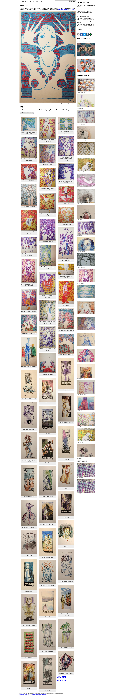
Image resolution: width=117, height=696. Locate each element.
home (21, 694)
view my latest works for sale (87, 25)
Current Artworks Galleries (66, 9)
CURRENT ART (24, 1)
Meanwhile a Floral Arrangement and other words (66, 148)
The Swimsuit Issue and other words (47, 129)
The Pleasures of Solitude (29, 384)
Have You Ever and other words (47, 338)
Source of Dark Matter (29, 610)
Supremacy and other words (47, 204)
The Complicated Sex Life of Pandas (29, 149)
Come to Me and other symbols (66, 125)
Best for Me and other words (47, 257)
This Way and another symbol (47, 179)
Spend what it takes (29, 416)
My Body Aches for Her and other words (47, 312)
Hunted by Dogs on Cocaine (66, 600)
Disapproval (29, 575)
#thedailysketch (81, 9)
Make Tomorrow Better (66, 565)
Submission (47, 673)
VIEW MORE (61, 677)
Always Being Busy (47, 481)
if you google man (47, 543)
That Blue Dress (66, 244)
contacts (32, 1)
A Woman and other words (29, 352)
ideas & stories (27, 694)
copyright (32, 694)
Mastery (29, 675)
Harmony (66, 504)
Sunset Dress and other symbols (47, 285)
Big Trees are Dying (66, 633)
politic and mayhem (86, 91)
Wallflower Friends (47, 230)
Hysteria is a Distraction (47, 573)
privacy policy (37, 694)
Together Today (47, 154)
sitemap (44, 694)
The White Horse (29, 172)
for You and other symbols (29, 300)
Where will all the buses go (47, 512)
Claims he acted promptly (66, 408)
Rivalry (47, 391)
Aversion (47, 450)
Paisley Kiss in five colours (66, 319)
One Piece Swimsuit (29, 195)
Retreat (47, 603)
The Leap (66, 195)
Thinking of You (66, 216)
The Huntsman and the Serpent (29, 447)
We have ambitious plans (29, 514)
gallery (23, 694)
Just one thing (29, 643)
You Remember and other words (66, 271)
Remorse (66, 443)
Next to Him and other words (29, 222)
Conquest (47, 420)
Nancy (66, 533)
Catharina (29, 543)
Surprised (66, 374)
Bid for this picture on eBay (26, 112)
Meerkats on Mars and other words (29, 246)
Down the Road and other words (66, 173)
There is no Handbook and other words (29, 125)
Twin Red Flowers (47, 364)
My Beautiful (66, 293)
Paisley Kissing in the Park (66, 344)
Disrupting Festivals (29, 481)
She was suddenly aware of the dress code (29, 272)
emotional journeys (86, 139)
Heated (66, 475)
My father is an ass (47, 636)
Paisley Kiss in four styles (29, 324)
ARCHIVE (39, 1)
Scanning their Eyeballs (66, 662)
